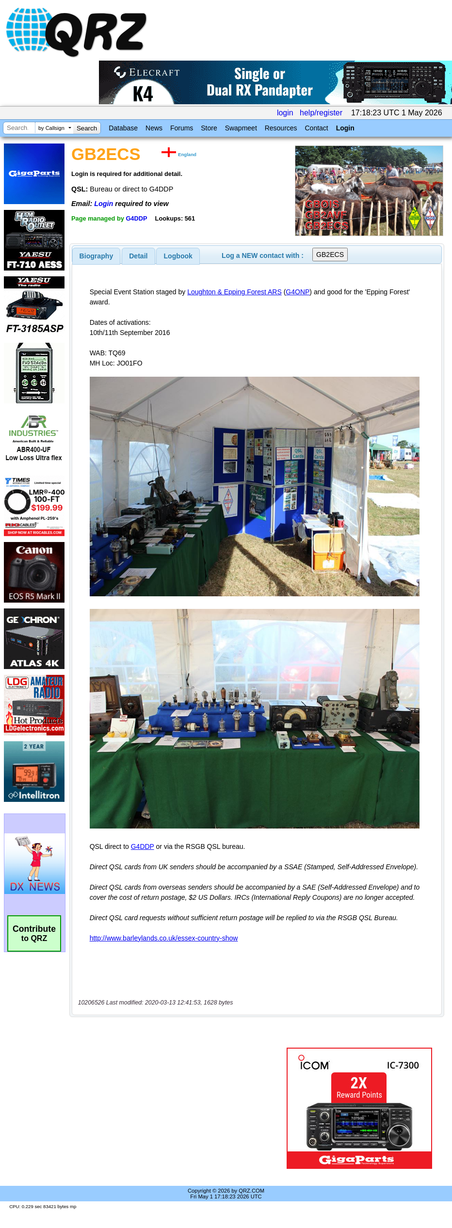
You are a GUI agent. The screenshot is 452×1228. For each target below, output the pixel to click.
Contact (316, 128)
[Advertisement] (179, 1108)
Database (123, 128)
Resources (281, 128)
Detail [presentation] (138, 256)
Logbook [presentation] (178, 256)
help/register (321, 113)
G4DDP (136, 218)
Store (209, 128)
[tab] (96, 256)
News (153, 128)
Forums (181, 128)
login (285, 113)
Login (345, 128)
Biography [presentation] (96, 256)
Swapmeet (241, 128)
